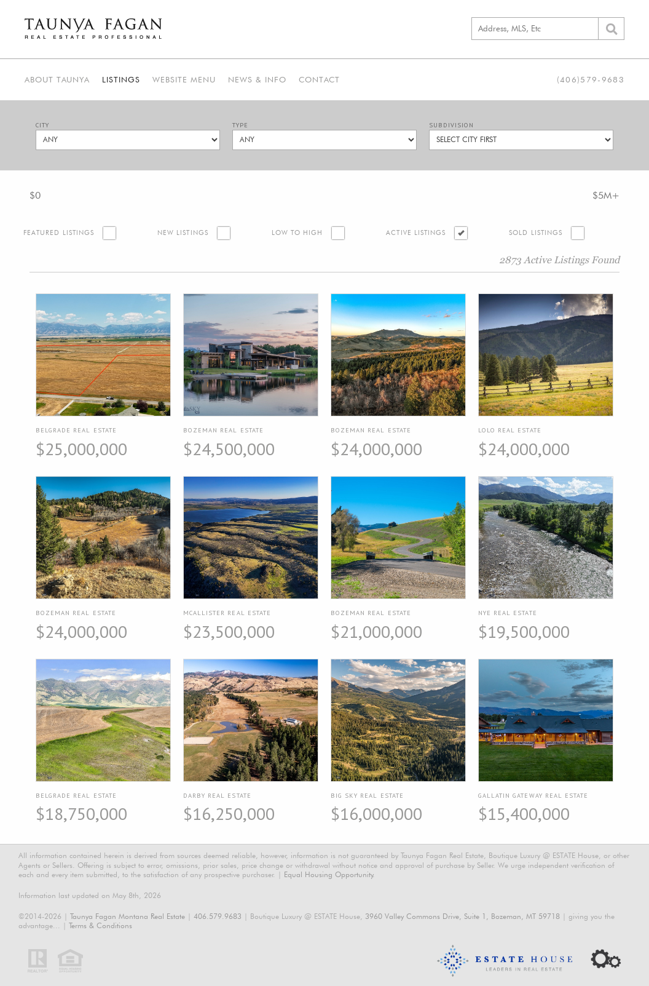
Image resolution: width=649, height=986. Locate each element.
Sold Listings (535, 233)
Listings (121, 79)
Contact (319, 79)
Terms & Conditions (100, 925)
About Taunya (57, 79)
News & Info (257, 79)
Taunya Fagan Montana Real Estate (127, 916)
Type (240, 125)
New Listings (182, 233)
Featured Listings (58, 233)
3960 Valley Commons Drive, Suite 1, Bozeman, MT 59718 (462, 916)
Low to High (297, 233)
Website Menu (184, 79)
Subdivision (451, 125)
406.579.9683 (218, 916)
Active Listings (416, 233)
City (42, 125)
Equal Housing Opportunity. (329, 874)
